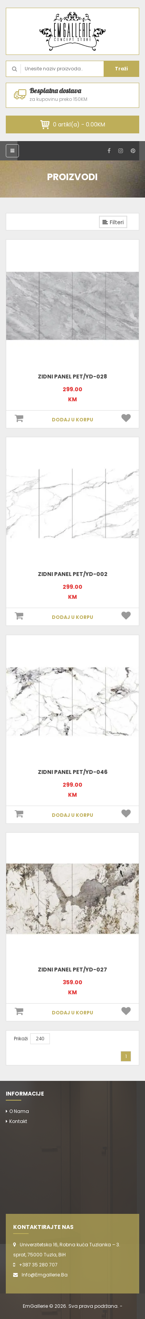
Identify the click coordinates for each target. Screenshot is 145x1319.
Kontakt (18, 1121)
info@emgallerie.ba (45, 1274)
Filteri (113, 222)
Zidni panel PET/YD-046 (72, 772)
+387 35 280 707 (38, 1264)
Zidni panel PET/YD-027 (72, 969)
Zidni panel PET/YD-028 (72, 376)
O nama (19, 1111)
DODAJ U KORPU (72, 419)
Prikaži (21, 1038)
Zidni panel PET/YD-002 (72, 574)
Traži (121, 68)
